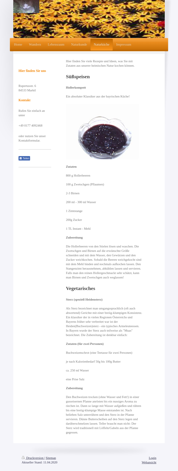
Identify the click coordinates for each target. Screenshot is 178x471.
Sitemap (51, 458)
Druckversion (33, 458)
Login (152, 458)
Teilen (24, 158)
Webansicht (149, 462)
